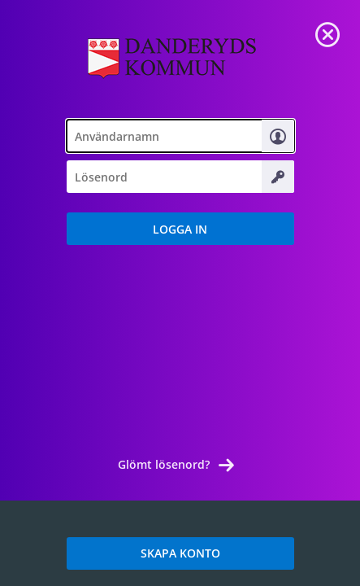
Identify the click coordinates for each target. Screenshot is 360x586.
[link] (327, 32)
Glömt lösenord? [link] (164, 464)
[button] (180, 228)
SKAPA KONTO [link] (180, 553)
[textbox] (180, 136)
